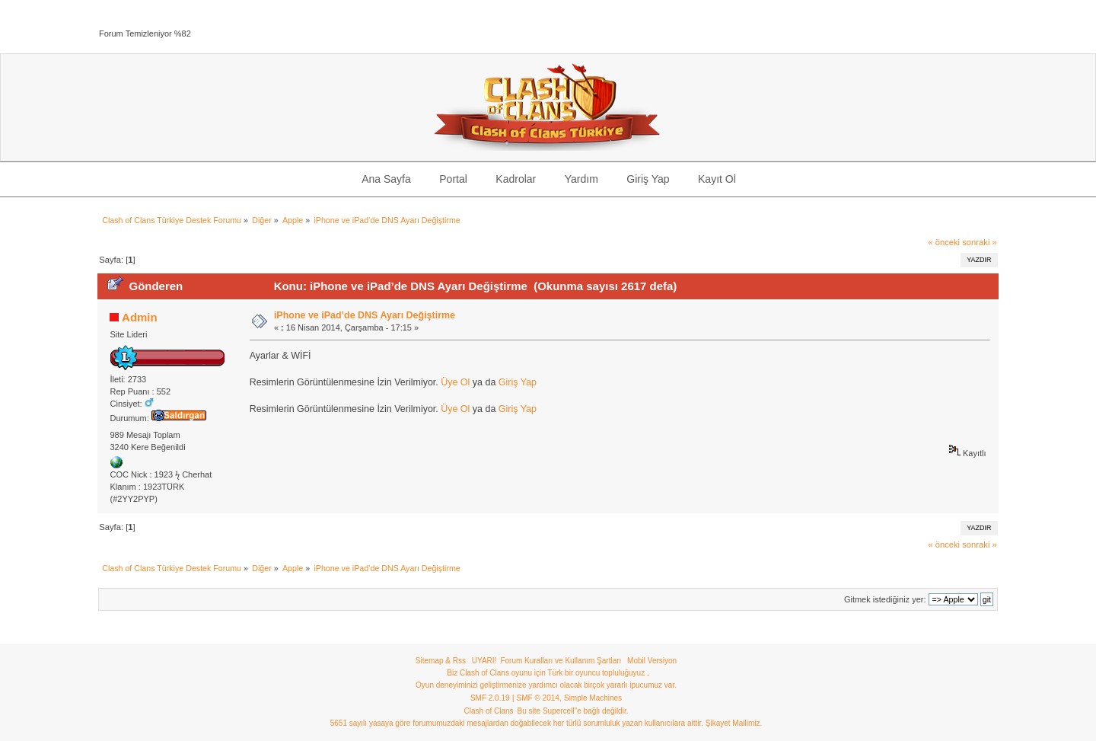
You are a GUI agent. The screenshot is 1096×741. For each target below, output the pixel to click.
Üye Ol (455, 382)
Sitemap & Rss (441, 660)
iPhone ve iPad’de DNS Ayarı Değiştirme (364, 315)
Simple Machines (593, 698)
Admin (140, 317)
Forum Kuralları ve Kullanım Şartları (560, 660)
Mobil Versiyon (652, 660)
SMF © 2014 (538, 698)
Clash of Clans (489, 711)
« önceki (944, 242)
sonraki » (979, 242)
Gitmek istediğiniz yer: (885, 599)
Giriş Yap (518, 382)
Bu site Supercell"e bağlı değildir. (573, 711)
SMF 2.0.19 (490, 698)
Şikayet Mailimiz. (734, 723)
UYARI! (484, 660)
